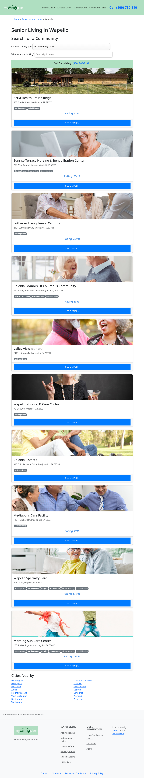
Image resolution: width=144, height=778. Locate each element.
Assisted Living (64, 7)
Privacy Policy (96, 773)
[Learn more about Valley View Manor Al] (72, 345)
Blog (104, 7)
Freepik (116, 730)
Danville (77, 689)
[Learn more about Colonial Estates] (72, 456)
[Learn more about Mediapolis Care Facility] (72, 515)
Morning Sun (17, 680)
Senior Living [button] (47, 7)
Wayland (78, 696)
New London (80, 686)
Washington (17, 702)
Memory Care (80, 7)
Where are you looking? (22, 54)
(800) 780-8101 (81, 63)
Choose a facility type (21, 46)
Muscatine (16, 686)
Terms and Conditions (75, 773)
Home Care (94, 7)
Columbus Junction (83, 680)
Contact (44, 773)
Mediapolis (16, 683)
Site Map (56, 773)
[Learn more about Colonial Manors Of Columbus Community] (72, 286)
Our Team (91, 743)
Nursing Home (68, 751)
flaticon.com (118, 733)
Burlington (16, 699)
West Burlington (19, 696)
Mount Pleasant (19, 692)
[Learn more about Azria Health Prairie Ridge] (72, 97)
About (89, 748)
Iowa (40, 19)
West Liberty (80, 699)
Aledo (14, 689)
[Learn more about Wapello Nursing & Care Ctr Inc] (72, 400)
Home (16, 19)
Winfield (78, 683)
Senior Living (28, 19)
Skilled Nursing (68, 756)
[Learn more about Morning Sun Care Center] (72, 640)
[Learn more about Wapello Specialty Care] (72, 578)
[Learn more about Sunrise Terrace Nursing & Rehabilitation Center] (72, 160)
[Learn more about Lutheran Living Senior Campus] (72, 223)
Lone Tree (78, 692)
